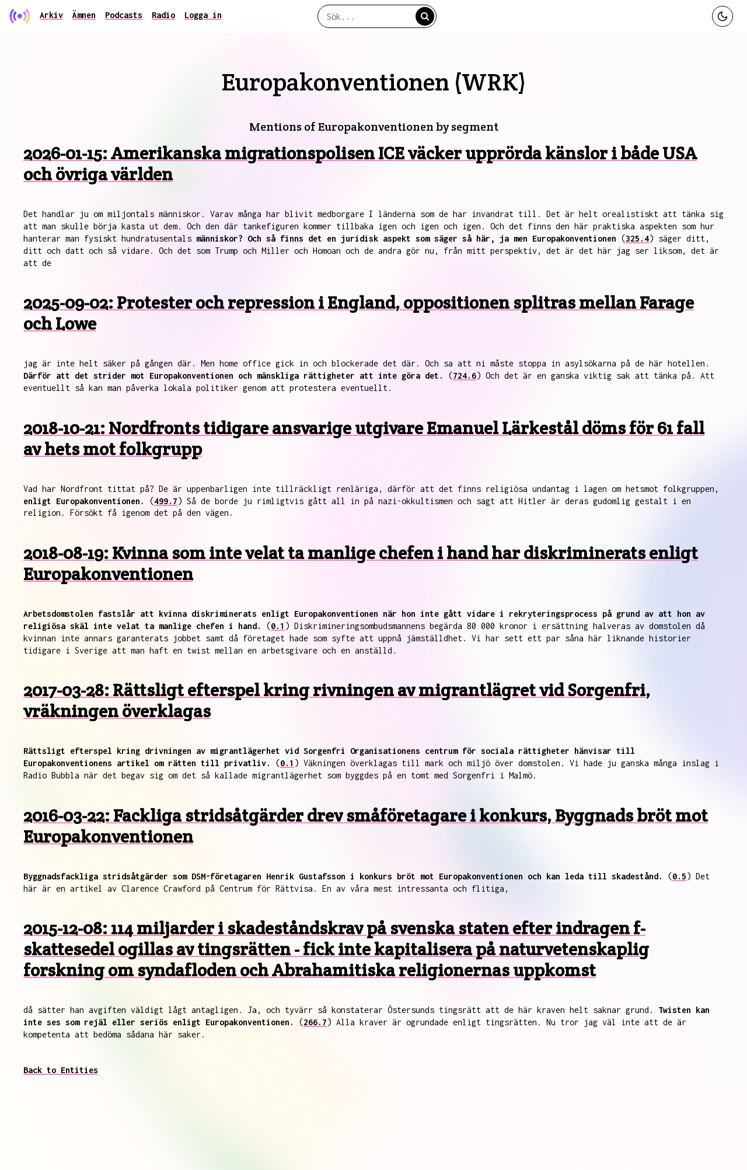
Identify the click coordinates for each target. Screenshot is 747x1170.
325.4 (637, 238)
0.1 (278, 626)
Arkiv (51, 15)
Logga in (203, 15)
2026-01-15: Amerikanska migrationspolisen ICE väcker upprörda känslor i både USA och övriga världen (360, 164)
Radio (163, 15)
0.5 (679, 876)
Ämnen (84, 15)
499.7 (165, 501)
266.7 (315, 1022)
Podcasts (123, 15)
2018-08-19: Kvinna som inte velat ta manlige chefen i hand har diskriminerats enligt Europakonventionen (360, 563)
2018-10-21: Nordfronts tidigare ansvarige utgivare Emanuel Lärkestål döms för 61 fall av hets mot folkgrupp (363, 438)
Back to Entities (60, 1070)
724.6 (464, 375)
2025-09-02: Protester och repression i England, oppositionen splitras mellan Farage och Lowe (358, 313)
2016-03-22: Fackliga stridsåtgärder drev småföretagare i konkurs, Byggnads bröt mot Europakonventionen (365, 826)
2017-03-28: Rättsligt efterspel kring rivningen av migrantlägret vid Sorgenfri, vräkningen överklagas (336, 700)
